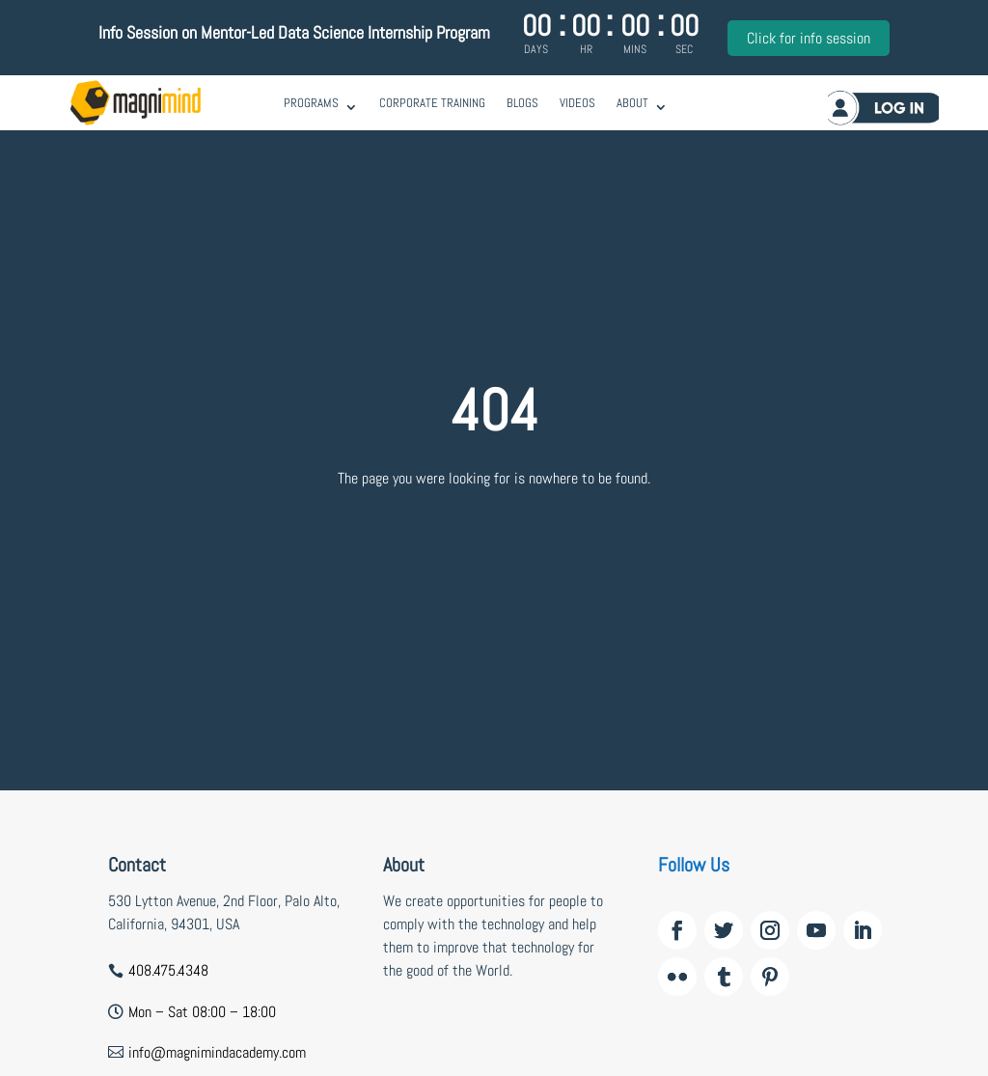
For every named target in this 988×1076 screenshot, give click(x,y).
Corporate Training (432, 103)
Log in (878, 109)
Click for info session (808, 38)
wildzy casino (422, 1063)
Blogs (522, 103)
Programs (311, 103)
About (632, 103)
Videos (577, 103)
